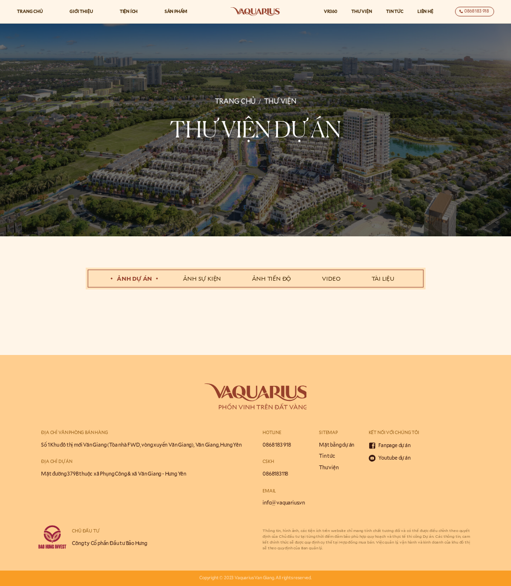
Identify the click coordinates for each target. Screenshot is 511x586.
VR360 (330, 11)
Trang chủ (29, 11)
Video (331, 278)
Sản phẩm (176, 11)
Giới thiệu (81, 11)
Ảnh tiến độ (271, 278)
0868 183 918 (276, 444)
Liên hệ (425, 11)
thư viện (280, 101)
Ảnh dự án (134, 278)
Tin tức (394, 11)
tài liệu (383, 278)
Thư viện (361, 11)
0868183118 (275, 473)
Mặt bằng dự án (336, 444)
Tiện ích (129, 11)
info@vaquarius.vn (283, 502)
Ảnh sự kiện (202, 278)
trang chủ (235, 101)
